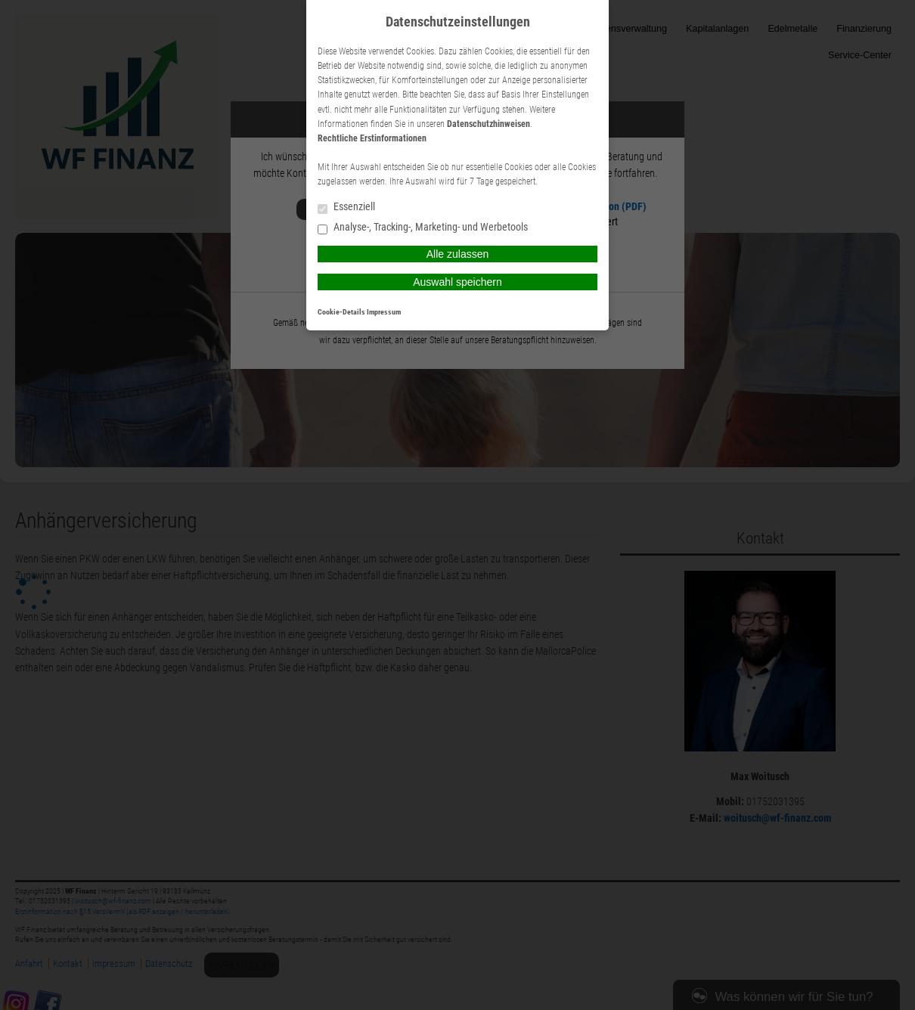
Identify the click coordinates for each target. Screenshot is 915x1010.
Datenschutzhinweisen (488, 124)
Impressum (384, 312)
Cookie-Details (341, 312)
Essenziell (346, 207)
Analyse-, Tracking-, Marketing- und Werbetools (423, 228)
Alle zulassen (457, 254)
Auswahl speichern (457, 282)
